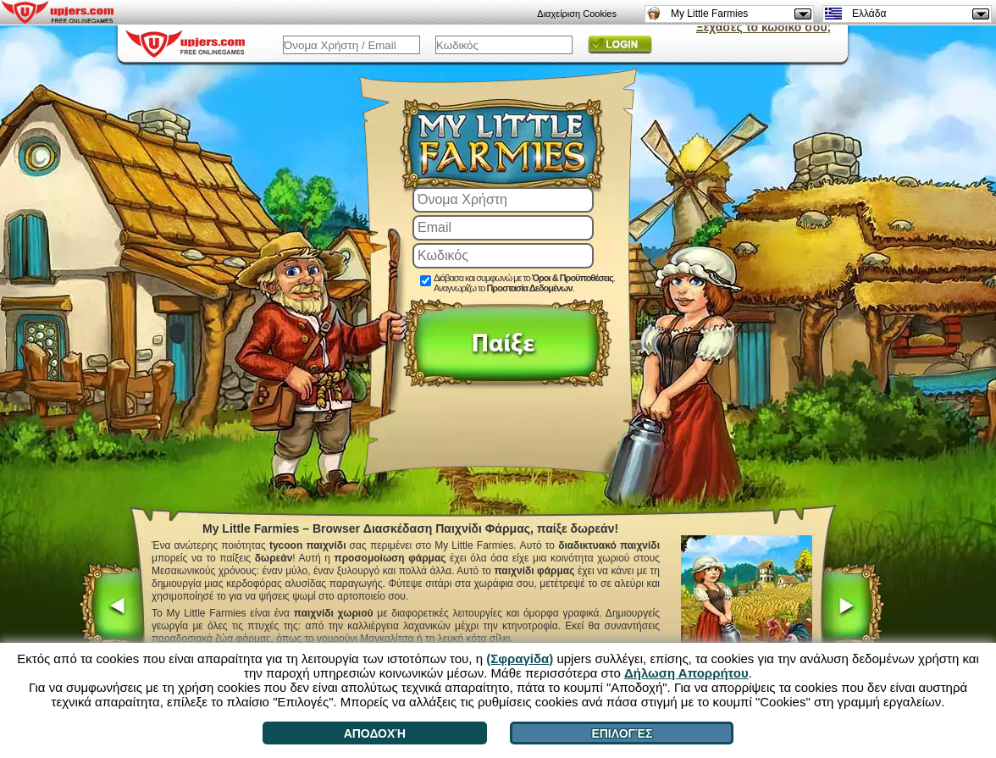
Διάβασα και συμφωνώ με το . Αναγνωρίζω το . (524, 283)
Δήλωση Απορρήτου (686, 673)
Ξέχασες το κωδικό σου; (763, 27)
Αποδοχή (375, 733)
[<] (112, 608)
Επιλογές (621, 733)
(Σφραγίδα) (519, 658)
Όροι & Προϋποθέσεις (572, 278)
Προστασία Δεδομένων (529, 288)
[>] (851, 608)
